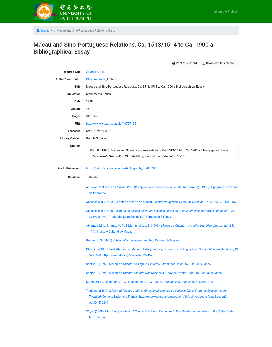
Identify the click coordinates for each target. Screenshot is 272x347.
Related (94, 177)
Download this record (218, 63)
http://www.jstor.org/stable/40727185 (111, 123)
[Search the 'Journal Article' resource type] (95, 72)
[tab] (94, 177)
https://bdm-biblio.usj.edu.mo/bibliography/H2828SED (122, 168)
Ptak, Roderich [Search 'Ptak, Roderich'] (95, 79)
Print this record (184, 63)
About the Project (225, 11)
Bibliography (44, 30)
